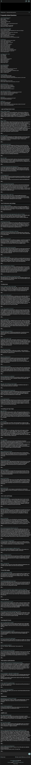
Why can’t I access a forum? (5, 46)
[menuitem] (29, 1)
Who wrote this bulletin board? (6, 102)
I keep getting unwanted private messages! (8, 76)
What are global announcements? (6, 58)
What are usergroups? (4, 67)
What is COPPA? (3, 19)
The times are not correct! (5, 31)
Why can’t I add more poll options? (6, 44)
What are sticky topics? (4, 60)
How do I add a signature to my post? (7, 42)
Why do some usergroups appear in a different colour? (10, 70)
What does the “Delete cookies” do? (7, 26)
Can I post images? (4, 57)
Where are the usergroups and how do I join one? (9, 68)
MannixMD (19, 760)
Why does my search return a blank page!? (8, 86)
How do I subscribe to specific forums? (7, 93)
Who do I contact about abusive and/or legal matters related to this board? (13, 104)
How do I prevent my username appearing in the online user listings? (12, 30)
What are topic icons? (4, 62)
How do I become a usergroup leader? (7, 69)
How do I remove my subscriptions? (7, 94)
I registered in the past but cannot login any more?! (9, 23)
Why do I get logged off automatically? (7, 25)
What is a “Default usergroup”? (6, 71)
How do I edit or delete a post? (6, 41)
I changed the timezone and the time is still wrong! (9, 32)
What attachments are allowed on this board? (8, 98)
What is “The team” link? (5, 72)
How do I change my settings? (6, 29)
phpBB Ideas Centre (19, 724)
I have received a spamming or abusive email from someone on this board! (13, 77)
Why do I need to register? (5, 18)
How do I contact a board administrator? (7, 105)
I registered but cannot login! (5, 21)
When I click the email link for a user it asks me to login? (10, 37)
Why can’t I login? (3, 22)
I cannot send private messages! (6, 75)
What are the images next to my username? (8, 34)
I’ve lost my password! (4, 24)
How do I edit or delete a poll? (5, 45)
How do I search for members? (6, 87)
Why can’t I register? (4, 20)
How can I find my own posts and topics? (7, 88)
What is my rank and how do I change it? (7, 36)
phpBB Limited (3, 717)
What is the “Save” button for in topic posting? (8, 49)
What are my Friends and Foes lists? (7, 80)
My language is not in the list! (5, 33)
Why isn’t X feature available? (5, 103)
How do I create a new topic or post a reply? (8, 40)
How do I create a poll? (4, 43)
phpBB (21, 243)
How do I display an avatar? (5, 35)
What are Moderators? (4, 66)
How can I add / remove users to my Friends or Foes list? (10, 81)
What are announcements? (5, 59)
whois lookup (16, 733)
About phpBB (18, 718)
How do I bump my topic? (5, 51)
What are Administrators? (5, 65)
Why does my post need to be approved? (7, 50)
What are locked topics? (5, 61)
